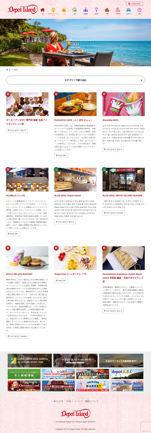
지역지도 (118, 14)
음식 (75, 14)
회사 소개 (58, 401)
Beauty (96, 14)
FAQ (139, 14)
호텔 (107, 14)
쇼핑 (64, 14)
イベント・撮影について (86, 401)
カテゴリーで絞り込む (75, 80)
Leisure (85, 14)
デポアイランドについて (53, 14)
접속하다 (128, 14)
